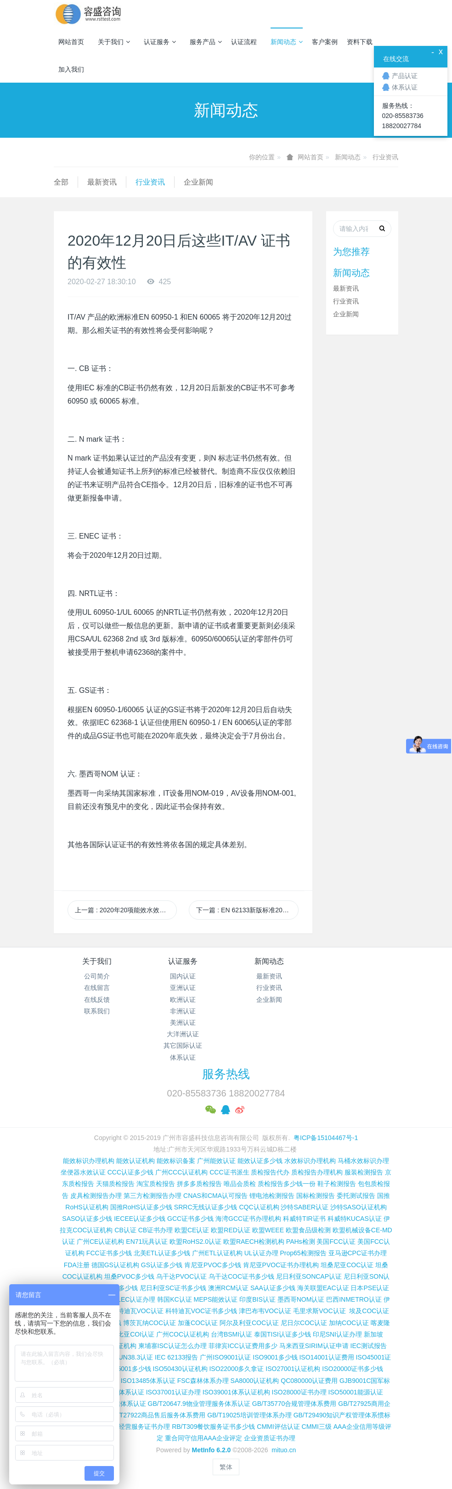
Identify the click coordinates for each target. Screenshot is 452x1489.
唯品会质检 (240, 1183)
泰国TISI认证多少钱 (282, 1334)
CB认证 (125, 1230)
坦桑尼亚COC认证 (347, 1265)
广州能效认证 (216, 1160)
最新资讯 (102, 182)
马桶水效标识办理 (363, 1160)
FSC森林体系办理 (203, 1380)
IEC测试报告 (368, 1345)
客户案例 (325, 41)
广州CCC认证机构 (181, 1172)
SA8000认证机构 (255, 1380)
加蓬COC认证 (198, 1322)
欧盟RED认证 (230, 1230)
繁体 (226, 1467)
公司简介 (97, 976)
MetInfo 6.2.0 (211, 1450)
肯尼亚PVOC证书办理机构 (281, 1265)
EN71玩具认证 (147, 1241)
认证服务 (160, 41)
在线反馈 (97, 999)
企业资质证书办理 (269, 1438)
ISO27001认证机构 (293, 1368)
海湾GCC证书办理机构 (248, 1218)
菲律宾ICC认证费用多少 (243, 1345)
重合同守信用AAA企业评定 (203, 1438)
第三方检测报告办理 (152, 1195)
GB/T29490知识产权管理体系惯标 (342, 1415)
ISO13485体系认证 (148, 1380)
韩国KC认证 (174, 1299)
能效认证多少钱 (259, 1160)
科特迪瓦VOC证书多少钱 (201, 1311)
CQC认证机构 (259, 1207)
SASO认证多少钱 (87, 1218)
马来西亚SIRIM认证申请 (314, 1345)
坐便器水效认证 (83, 1172)
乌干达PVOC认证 (181, 1276)
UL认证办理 (261, 1253)
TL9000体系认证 (120, 1392)
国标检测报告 (315, 1195)
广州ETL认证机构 (217, 1253)
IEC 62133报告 (176, 1357)
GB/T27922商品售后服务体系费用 (157, 1415)
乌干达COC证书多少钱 (241, 1276)
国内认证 (183, 976)
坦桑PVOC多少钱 (129, 1276)
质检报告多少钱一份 (287, 1183)
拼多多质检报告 (199, 1183)
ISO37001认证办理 (173, 1392)
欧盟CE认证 (192, 1230)
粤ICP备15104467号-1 (326, 1137)
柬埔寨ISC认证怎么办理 (172, 1345)
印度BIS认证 (257, 1299)
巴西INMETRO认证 (354, 1299)
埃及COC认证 (369, 1311)
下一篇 (247, 910)
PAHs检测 (300, 1241)
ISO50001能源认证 (355, 1392)
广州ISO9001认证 (225, 1357)
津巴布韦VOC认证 (266, 1311)
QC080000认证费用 (309, 1380)
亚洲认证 (183, 987)
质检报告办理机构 (317, 1172)
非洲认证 (183, 1011)
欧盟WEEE (268, 1230)
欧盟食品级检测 (308, 1230)
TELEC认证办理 (132, 1299)
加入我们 (71, 69)
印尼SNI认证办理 (337, 1334)
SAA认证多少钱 (272, 1288)
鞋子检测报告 (336, 1183)
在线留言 (97, 987)
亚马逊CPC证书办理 (357, 1253)
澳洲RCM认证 (228, 1288)
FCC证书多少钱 (109, 1253)
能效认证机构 (135, 1160)
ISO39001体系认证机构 (236, 1392)
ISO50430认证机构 (180, 1368)
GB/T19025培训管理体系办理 (249, 1415)
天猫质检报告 (115, 1183)
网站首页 (71, 41)
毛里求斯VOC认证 (319, 1311)
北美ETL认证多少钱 (162, 1253)
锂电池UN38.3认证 (126, 1357)
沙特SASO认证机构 (358, 1207)
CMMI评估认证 (278, 1426)
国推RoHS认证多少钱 (141, 1207)
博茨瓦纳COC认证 (149, 1322)
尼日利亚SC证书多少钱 (173, 1288)
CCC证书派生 (229, 1172)
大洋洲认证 (183, 1034)
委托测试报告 (356, 1195)
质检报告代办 (270, 1172)
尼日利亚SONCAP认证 (309, 1276)
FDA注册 (77, 1265)
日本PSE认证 (369, 1288)
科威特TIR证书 (304, 1218)
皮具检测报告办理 (96, 1195)
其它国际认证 (183, 1045)
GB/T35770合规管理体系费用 (294, 1403)
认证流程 (244, 41)
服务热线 (226, 1074)
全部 (61, 182)
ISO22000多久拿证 (236, 1368)
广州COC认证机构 (182, 1334)
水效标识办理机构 (310, 1160)
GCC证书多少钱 (190, 1218)
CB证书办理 (155, 1230)
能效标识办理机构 (88, 1160)
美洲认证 (183, 1022)
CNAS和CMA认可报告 (215, 1195)
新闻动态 (287, 41)
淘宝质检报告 (155, 1183)
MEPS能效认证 (216, 1299)
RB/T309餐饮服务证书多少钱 (213, 1426)
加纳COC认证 (349, 1322)
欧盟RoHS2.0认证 (195, 1241)
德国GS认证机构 (115, 1265)
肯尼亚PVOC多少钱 (212, 1265)
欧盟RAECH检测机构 (253, 1241)
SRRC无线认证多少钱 (205, 1207)
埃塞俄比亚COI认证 (126, 1334)
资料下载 (360, 41)
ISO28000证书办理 (299, 1392)
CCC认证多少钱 (130, 1172)
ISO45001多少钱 (127, 1368)
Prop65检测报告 (303, 1253)
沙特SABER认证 (304, 1207)
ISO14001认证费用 (326, 1357)
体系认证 (183, 1057)
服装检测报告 (364, 1172)
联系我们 (97, 1011)
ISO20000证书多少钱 (352, 1368)
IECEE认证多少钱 (139, 1218)
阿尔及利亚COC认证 (249, 1322)
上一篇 (126, 910)
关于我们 (114, 41)
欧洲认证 (183, 999)
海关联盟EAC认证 (323, 1288)
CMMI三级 (317, 1426)
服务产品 (206, 41)
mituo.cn (283, 1450)
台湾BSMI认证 (231, 1334)
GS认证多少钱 (161, 1265)
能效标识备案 (176, 1160)
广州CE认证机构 (100, 1241)
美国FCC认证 (336, 1241)
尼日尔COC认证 (304, 1322)
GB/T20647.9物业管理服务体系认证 (199, 1403)
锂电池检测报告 (271, 1195)
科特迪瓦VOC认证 (137, 1311)
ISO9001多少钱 (275, 1357)
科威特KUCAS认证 (355, 1218)
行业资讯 (385, 157)
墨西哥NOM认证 (301, 1299)
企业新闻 (198, 182)
